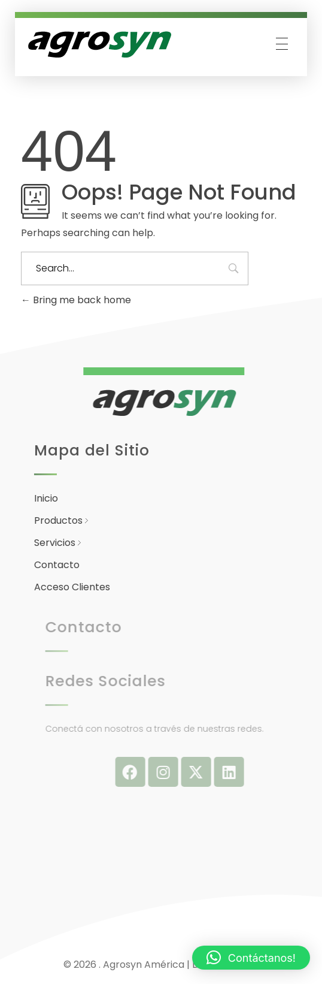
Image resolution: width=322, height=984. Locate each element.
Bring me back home (76, 300)
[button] (251, 958)
